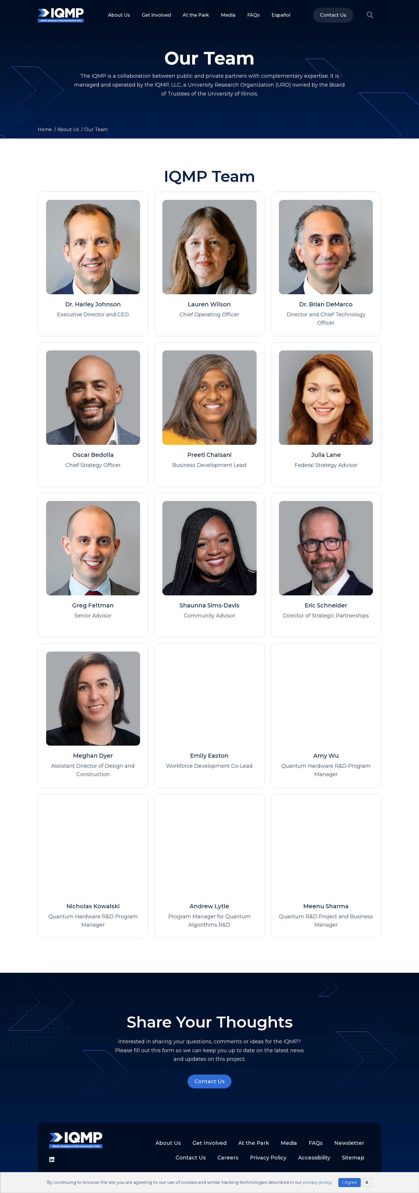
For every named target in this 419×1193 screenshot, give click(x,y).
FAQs (253, 15)
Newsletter (349, 1143)
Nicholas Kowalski (93, 906)
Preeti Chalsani (209, 454)
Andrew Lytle (209, 906)
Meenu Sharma (326, 906)
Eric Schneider (326, 605)
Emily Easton (209, 755)
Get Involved (156, 15)
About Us (119, 15)
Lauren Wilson (209, 304)
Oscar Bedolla (93, 454)
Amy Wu (326, 755)
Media (228, 15)
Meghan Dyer (93, 755)
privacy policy (317, 1182)
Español (281, 15)
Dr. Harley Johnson (93, 304)
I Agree (349, 1182)
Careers (227, 1157)
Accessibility (314, 1157)
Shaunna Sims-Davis (209, 605)
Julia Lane (326, 454)
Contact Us (333, 15)
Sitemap (353, 1157)
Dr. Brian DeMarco (326, 304)
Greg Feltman (93, 605)
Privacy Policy (268, 1157)
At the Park (196, 15)
